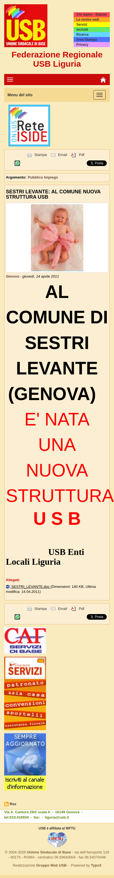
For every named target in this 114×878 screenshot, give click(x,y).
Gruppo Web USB (51, 865)
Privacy (82, 45)
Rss (13, 804)
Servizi (81, 25)
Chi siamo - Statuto (91, 14)
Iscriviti (82, 30)
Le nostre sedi (87, 19)
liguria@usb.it (57, 817)
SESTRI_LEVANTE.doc (31, 586)
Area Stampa (86, 40)
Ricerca (82, 35)
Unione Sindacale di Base (49, 852)
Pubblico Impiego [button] (43, 177)
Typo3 (96, 865)
